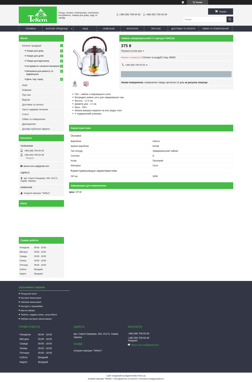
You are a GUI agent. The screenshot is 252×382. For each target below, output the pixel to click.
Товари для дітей (35, 56)
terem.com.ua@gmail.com (36, 166)
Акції (85, 28)
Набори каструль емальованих (36, 319)
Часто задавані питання (35, 109)
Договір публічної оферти (36, 129)
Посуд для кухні (29, 293)
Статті (25, 114)
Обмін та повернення (215, 28)
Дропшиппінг (29, 124)
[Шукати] (230, 19)
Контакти (132, 28)
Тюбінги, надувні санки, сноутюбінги (39, 314)
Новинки (26, 90)
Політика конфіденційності (151, 379)
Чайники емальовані (31, 302)
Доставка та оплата (183, 28)
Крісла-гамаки (28, 310)
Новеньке (109, 28)
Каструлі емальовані (31, 298)
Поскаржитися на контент (126, 379)
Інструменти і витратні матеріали (42, 66)
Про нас (156, 28)
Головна (30, 28)
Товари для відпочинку (37, 61)
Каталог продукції (57, 28)
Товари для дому (34, 51)
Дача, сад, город (34, 79)
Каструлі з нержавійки (32, 306)
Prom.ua (141, 376)
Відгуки (26, 99)
